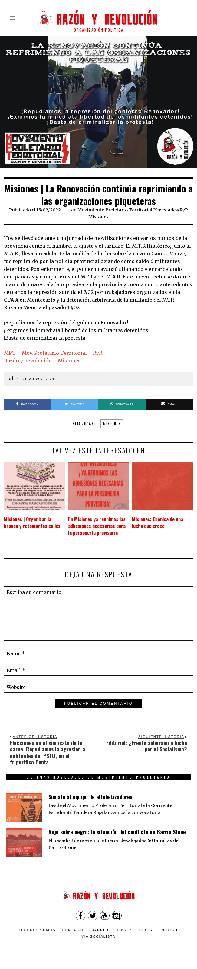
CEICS (146, 930)
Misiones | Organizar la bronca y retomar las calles (32, 523)
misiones (112, 423)
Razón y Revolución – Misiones (42, 360)
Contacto (73, 930)
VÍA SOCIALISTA (98, 936)
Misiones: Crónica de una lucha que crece (157, 523)
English (168, 930)
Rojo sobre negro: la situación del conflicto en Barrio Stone (117, 832)
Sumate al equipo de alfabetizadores (90, 797)
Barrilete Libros (112, 930)
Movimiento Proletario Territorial (114, 210)
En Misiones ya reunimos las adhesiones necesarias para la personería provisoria (97, 526)
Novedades (166, 210)
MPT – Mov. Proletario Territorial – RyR (53, 353)
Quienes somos (37, 930)
